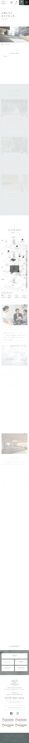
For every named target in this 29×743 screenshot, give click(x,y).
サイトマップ (12, 735)
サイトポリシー (8, 737)
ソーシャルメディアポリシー (18, 737)
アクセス (6, 735)
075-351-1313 (15, 698)
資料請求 (21, 662)
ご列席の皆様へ (21, 668)
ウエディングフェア (8, 662)
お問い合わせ (8, 668)
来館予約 (14, 656)
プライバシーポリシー (20, 735)
